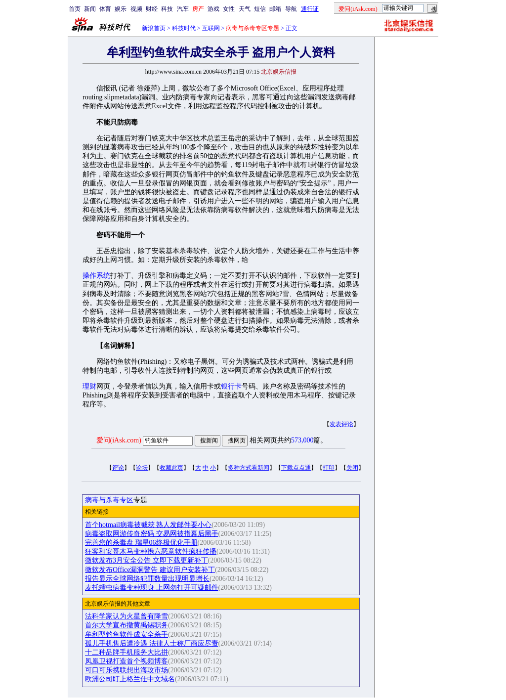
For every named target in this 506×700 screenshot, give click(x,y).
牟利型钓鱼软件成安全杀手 (126, 634)
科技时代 (184, 28)
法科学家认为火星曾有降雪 (126, 616)
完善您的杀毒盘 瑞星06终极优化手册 (141, 542)
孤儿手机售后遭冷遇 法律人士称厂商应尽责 (151, 643)
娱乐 (120, 8)
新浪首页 (154, 28)
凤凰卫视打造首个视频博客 (126, 661)
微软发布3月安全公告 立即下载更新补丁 (146, 560)
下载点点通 (296, 467)
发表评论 (341, 424)
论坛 (142, 467)
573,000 (302, 440)
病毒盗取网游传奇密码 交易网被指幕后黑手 (151, 533)
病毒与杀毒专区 (109, 500)
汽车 (183, 8)
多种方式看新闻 (248, 467)
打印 (329, 467)
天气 (245, 8)
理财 (89, 386)
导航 (291, 8)
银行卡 (231, 386)
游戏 (213, 8)
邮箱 (275, 8)
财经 (152, 8)
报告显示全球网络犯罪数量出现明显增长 (147, 578)
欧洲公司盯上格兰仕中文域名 (130, 679)
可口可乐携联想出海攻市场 (126, 670)
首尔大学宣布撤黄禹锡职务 (126, 625)
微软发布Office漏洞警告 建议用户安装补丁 (150, 569)
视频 (136, 8)
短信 (260, 8)
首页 (75, 8)
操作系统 (96, 275)
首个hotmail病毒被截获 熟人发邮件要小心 (148, 524)
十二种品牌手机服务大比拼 (126, 652)
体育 (105, 8)
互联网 (211, 28)
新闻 (90, 8)
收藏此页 (171, 467)
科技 (167, 8)
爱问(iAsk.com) (118, 440)
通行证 (310, 8)
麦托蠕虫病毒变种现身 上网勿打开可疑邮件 (151, 587)
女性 (229, 8)
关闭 (352, 467)
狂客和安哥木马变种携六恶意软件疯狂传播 (150, 551)
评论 (118, 467)
